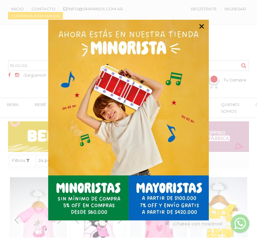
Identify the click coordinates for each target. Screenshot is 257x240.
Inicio (17, 8)
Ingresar (235, 8)
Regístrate (204, 8)
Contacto (43, 8)
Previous (17, 220)
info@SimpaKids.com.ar (93, 9)
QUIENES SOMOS (230, 108)
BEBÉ (40, 104)
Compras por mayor (35, 15)
